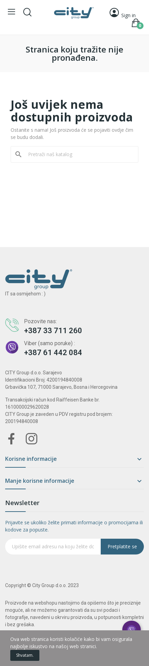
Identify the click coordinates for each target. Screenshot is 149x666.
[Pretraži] (79, 154)
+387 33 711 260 (53, 330)
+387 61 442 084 (53, 352)
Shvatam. (25, 655)
